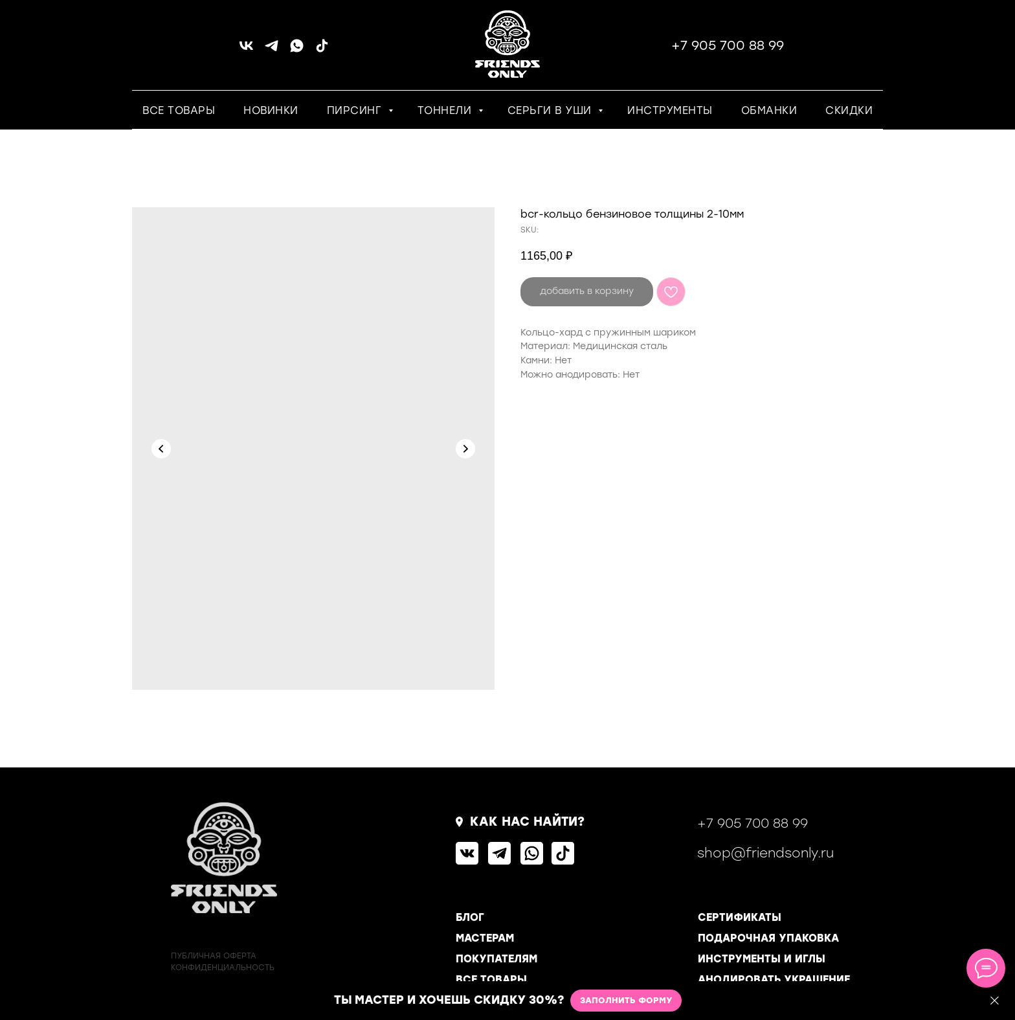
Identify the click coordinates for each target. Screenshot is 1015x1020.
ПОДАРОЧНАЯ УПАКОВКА (768, 938)
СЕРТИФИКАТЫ (739, 917)
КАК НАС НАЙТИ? (527, 821)
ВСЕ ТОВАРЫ (178, 110)
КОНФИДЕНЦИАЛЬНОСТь (222, 967)
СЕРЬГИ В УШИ (552, 110)
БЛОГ (470, 917)
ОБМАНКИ (769, 110)
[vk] (246, 50)
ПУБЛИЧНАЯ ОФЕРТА (213, 955)
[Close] (994, 1000)
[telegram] (271, 50)
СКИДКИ (849, 110)
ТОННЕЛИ (446, 110)
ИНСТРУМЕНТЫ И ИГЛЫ (761, 959)
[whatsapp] (297, 50)
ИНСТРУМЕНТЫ (670, 110)
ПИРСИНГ (356, 110)
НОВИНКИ (270, 110)
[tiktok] (322, 50)
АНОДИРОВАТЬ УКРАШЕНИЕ (774, 979)
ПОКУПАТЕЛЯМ (496, 959)
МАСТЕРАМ (485, 938)
